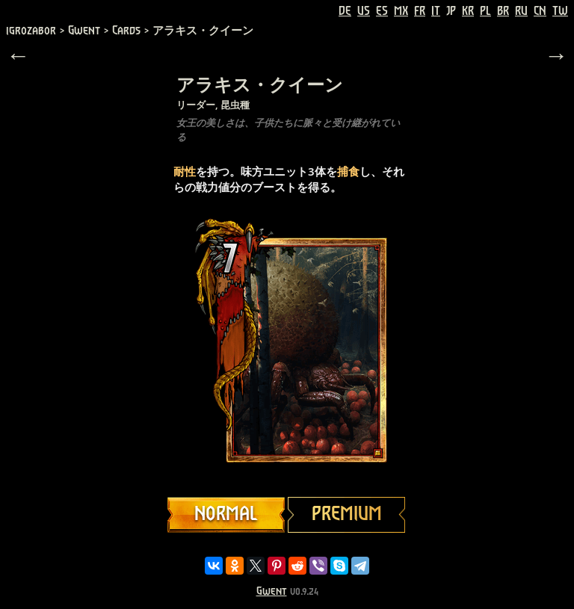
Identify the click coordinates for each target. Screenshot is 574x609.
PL (485, 11)
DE (345, 11)
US (363, 11)
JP (451, 11)
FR (419, 11)
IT (435, 11)
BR (503, 11)
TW (560, 11)
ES (382, 11)
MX (401, 11)
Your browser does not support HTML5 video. (287, 349)
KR (468, 11)
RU (521, 11)
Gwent (271, 591)
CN (540, 11)
